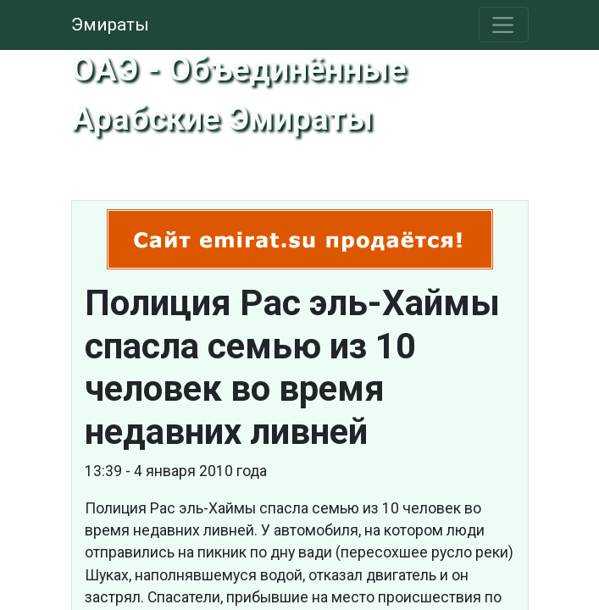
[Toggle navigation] (504, 24)
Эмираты (110, 24)
